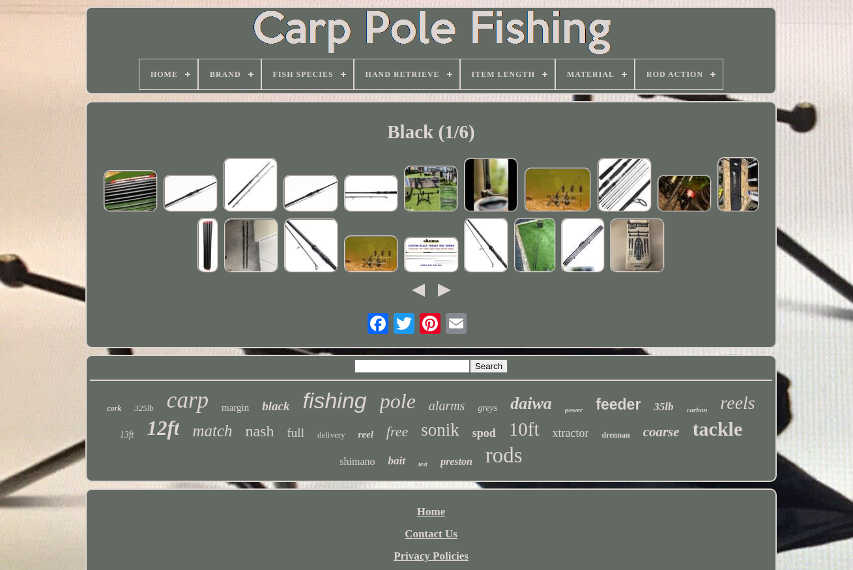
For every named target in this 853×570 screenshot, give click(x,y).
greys (487, 408)
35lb (663, 406)
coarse (661, 432)
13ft (127, 435)
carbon (697, 409)
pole (398, 401)
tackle (718, 429)
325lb (144, 408)
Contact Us (431, 534)
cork (114, 408)
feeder (618, 404)
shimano (357, 461)
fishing (334, 400)
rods (504, 455)
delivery (331, 435)
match (212, 431)
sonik (440, 430)
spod (484, 433)
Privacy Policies (431, 556)
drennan (615, 435)
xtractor (571, 433)
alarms (447, 405)
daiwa (531, 403)
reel (365, 434)
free (397, 431)
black (275, 406)
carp (188, 400)
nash (260, 431)
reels (737, 403)
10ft (524, 429)
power (574, 409)
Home (431, 511)
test (422, 464)
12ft (163, 428)
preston (456, 461)
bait (396, 461)
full (295, 433)
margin (235, 407)
